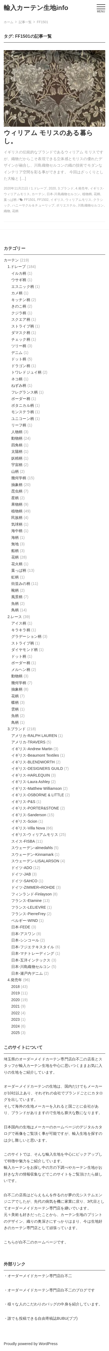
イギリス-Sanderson (28, 815)
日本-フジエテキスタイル (32, 947)
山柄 (15, 471)
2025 (15, 1033)
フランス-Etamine (26, 900)
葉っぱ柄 (19, 570)
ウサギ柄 (19, 280)
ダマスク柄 (20, 332)
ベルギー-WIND (24, 920)
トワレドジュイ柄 (26, 372)
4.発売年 (14, 980)
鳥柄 (15, 610)
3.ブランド (16, 729)
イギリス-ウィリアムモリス (34, 834)
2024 (15, 1026)
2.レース (14, 617)
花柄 (15, 557)
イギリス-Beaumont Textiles (35, 755)
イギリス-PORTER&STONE (35, 808)
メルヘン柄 (20, 669)
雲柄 (15, 709)
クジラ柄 (19, 313)
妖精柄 (16, 458)
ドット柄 (19, 359)
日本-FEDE (20, 927)
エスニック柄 (22, 286)
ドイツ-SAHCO (24, 881)
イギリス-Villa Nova (28, 828)
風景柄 (16, 597)
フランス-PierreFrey (28, 914)
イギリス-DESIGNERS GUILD (37, 768)
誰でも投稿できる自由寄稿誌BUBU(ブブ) (42, 1318)
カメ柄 (16, 293)
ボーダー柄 (20, 399)
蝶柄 (15, 702)
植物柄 (16, 511)
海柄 (15, 537)
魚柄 (15, 603)
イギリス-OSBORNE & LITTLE (37, 795)
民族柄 (16, 517)
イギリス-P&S (23, 801)
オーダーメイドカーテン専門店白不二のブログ (47, 1290)
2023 (15, 1019)
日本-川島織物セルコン (30, 966)
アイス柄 (19, 623)
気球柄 (16, 524)
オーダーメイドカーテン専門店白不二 (51, 1059)
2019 (15, 993)
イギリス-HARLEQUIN (30, 775)
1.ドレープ (16, 266)
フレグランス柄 (24, 392)
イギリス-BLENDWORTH (33, 762)
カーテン (11, 260)
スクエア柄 (20, 319)
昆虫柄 (16, 491)
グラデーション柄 (26, 636)
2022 (15, 1013)
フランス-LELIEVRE (28, 907)
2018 (15, 986)
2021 (15, 1006)
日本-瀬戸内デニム (27, 973)
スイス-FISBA (23, 841)
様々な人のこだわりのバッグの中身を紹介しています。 (54, 1304)
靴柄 (15, 590)
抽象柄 (16, 484)
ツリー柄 (19, 346)
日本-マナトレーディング (32, 953)
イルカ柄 (19, 273)
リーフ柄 (19, 425)
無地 (15, 544)
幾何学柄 (19, 478)
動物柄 (16, 438)
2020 (15, 1000)
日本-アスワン (23, 934)
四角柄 (16, 445)
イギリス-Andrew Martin (31, 749)
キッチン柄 (20, 300)
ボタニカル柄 (22, 405)
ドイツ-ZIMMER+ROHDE (33, 887)
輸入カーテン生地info (36, 7)
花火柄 (16, 564)
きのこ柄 (19, 306)
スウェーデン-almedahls (32, 848)
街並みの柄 (20, 583)
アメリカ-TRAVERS (28, 742)
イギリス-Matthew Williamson (36, 788)
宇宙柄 (16, 465)
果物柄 (16, 504)
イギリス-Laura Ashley (30, 782)
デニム (16, 352)
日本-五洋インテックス (30, 960)
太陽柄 (16, 451)
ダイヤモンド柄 (24, 649)
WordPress (48, 1344)
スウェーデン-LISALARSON (35, 861)
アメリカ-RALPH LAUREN (34, 735)
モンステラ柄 (22, 412)
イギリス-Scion (24, 821)
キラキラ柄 (20, 630)
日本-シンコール (25, 940)
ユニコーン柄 (22, 418)
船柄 (15, 551)
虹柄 (15, 577)
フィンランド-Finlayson (31, 894)
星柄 (15, 498)
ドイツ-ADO (21, 868)
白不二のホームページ (38, 1242)
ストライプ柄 (22, 326)
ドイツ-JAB (21, 874)
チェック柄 (20, 339)
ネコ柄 (16, 379)
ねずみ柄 (19, 385)
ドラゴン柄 (20, 366)
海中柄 (16, 531)
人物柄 (16, 432)
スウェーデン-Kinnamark (32, 854)
